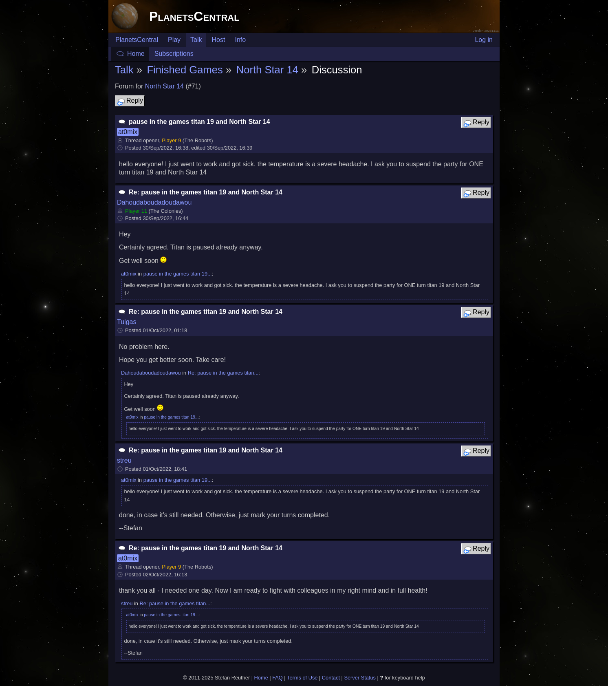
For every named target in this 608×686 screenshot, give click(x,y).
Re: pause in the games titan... (223, 373)
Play (174, 39)
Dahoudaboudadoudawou (154, 202)
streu (124, 460)
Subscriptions (174, 53)
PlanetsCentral (194, 16)
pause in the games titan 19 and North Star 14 (199, 121)
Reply (130, 101)
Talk (196, 39)
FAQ (277, 678)
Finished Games (184, 69)
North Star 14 (267, 69)
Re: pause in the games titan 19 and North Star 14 (205, 192)
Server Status (360, 678)
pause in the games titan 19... (177, 274)
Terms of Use (302, 678)
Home (136, 53)
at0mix (127, 131)
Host (218, 39)
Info (240, 39)
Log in (484, 39)
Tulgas (126, 321)
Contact (331, 678)
